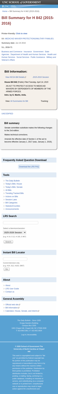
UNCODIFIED (7, 114)
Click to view (21, 33)
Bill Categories (11, 203)
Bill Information (12, 308)
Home (4, 11)
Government (38, 52)
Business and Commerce (12, 52)
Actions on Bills (11, 196)
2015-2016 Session (41, 77)
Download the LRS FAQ (29, 167)
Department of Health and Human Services (28, 54)
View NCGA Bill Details (15, 77)
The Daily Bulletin (12, 181)
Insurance (28, 52)
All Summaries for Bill (19, 101)
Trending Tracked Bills (14, 193)
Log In (23, 335)
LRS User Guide (12, 289)
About (7, 285)
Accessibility (32, 335)
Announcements (12, 209)
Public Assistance (38, 57)
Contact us (9, 292)
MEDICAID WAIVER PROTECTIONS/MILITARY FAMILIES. (29, 39)
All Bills (8, 190)
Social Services (23, 57)
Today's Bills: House (13, 184)
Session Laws (11, 200)
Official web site (12, 305)
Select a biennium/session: (14, 228)
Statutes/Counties (12, 206)
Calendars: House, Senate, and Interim (22, 311)
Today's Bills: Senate (13, 187)
